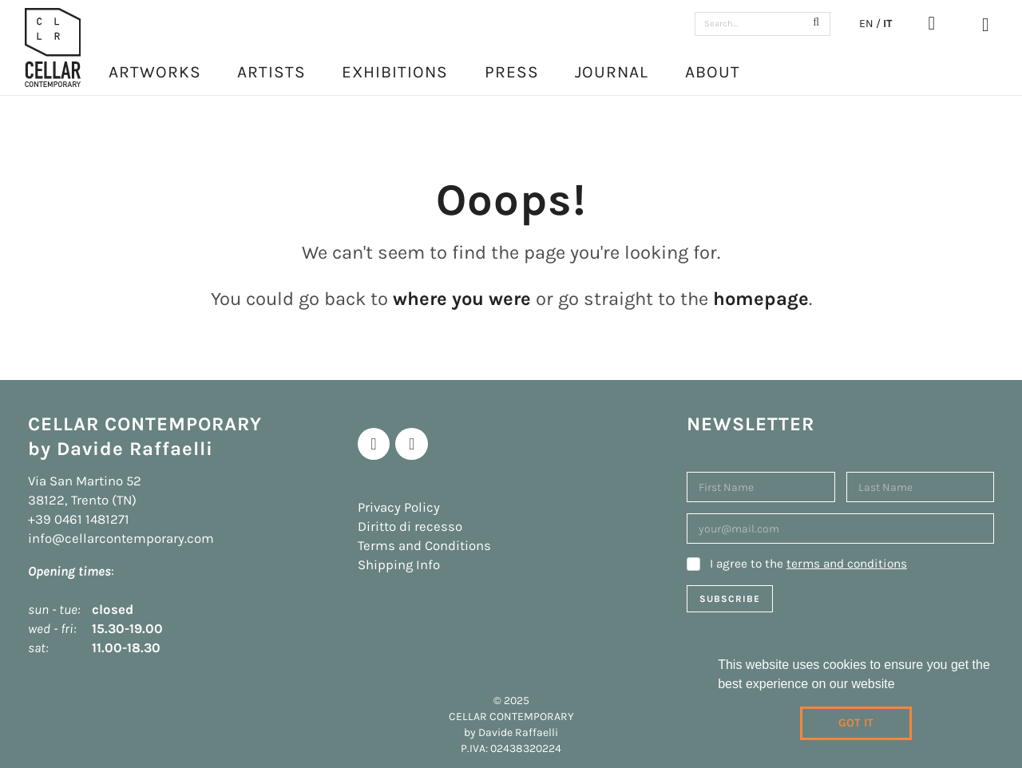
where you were (462, 298)
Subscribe (729, 598)
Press (512, 71)
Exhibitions (395, 71)
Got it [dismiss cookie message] (855, 723)
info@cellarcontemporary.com (121, 538)
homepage (761, 298)
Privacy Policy (399, 507)
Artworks (155, 71)
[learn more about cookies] (900, 685)
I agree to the (808, 563)
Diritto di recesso (410, 526)
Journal (611, 71)
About (712, 71)
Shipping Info (399, 564)
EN (866, 23)
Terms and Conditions (424, 545)
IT (887, 23)
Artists (271, 71)
